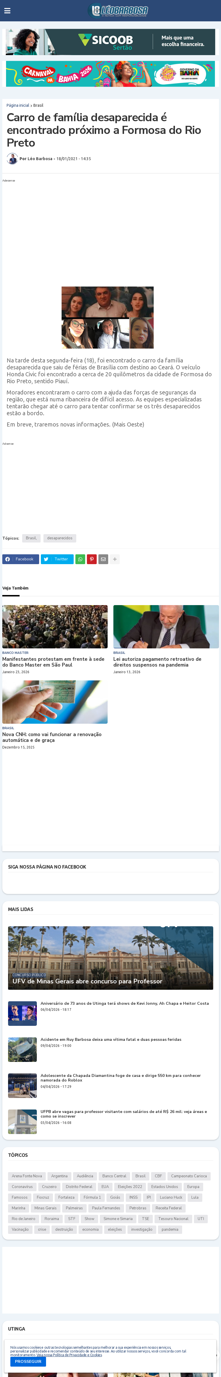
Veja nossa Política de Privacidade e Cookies (69, 1355)
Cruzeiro (49, 1186)
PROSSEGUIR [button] (28, 1361)
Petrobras (137, 1208)
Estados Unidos (164, 1186)
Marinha (18, 1208)
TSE (145, 1218)
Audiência (85, 1176)
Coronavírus (22, 1186)
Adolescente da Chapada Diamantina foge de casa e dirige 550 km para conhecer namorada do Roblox (121, 1078)
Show (89, 1218)
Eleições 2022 (130, 1186)
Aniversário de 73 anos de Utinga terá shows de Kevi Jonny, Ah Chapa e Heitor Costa (125, 1003)
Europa (193, 1186)
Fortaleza (66, 1197)
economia (90, 1229)
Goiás (115, 1197)
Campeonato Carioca (189, 1176)
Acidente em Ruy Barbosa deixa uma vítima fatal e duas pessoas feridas (111, 1039)
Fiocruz (43, 1197)
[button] (7, 11)
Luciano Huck (171, 1197)
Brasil (38, 105)
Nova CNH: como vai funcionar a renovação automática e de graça (52, 738)
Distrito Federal (79, 1186)
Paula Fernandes (106, 1208)
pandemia (170, 1229)
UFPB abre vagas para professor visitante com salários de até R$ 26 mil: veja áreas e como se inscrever (124, 1114)
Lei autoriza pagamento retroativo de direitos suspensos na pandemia (157, 662)
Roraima (52, 1218)
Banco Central (114, 1176)
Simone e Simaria (118, 1218)
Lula (195, 1197)
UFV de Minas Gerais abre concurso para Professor (87, 981)
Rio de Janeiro (23, 1218)
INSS (133, 1197)
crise (42, 1229)
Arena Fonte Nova (27, 1176)
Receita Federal (169, 1208)
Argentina (59, 1176)
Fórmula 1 (92, 1197)
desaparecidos (60, 538)
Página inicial (18, 105)
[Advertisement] (104, 224)
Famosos (20, 1197)
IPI (149, 1197)
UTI (201, 1218)
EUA (105, 1186)
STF (71, 1218)
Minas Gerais (46, 1208)
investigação (142, 1229)
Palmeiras (74, 1208)
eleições (115, 1229)
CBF (158, 1176)
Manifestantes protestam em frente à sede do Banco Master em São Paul (53, 662)
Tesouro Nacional (173, 1218)
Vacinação (20, 1229)
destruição (64, 1229)
